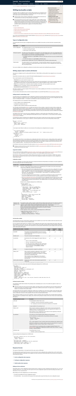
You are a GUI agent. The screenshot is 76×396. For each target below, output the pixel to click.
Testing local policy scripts (53, 19)
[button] (59, 1)
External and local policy (52, 7)
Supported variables (17, 32)
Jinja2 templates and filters (54, 91)
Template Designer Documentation (49, 76)
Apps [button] (41, 3)
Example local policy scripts (53, 20)
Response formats (17, 33)
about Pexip (61, 394)
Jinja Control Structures (34, 86)
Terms (50, 394)
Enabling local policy (52, 15)
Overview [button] (14, 3)
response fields (15, 115)
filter (18, 159)
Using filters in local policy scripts (54, 17)
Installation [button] (19, 3)
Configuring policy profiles (53, 10)
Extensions (18, 6)
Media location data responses (53, 33)
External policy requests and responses (55, 13)
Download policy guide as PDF (55, 22)
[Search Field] (49, 1)
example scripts (56, 149)
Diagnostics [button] (46, 3)
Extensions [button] (31, 3)
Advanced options (32, 340)
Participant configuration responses (40, 33)
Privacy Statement (54, 394)
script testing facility (42, 149)
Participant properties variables (52, 155)
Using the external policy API (54, 12)
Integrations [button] (37, 3)
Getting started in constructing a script (21, 30)
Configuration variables (31, 155)
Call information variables (40, 155)
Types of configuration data (19, 27)
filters (28, 107)
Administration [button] (25, 3)
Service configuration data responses (27, 33)
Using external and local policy (54, 9)
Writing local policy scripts (53, 16)
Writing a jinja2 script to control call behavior (22, 29)
